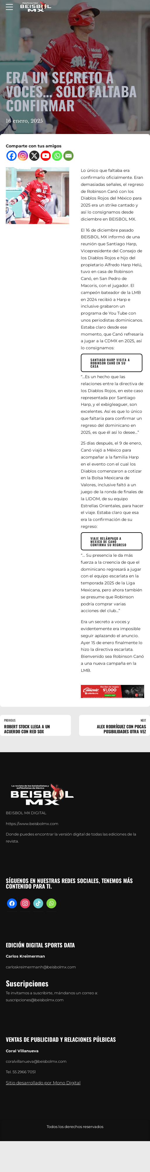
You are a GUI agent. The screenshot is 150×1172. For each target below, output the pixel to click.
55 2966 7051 (24, 1072)
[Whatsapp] (57, 156)
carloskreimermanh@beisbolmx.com (41, 967)
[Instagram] (23, 156)
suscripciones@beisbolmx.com (35, 1000)
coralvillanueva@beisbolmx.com (36, 1062)
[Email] (68, 156)
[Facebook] (11, 156)
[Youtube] (46, 156)
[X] (34, 156)
